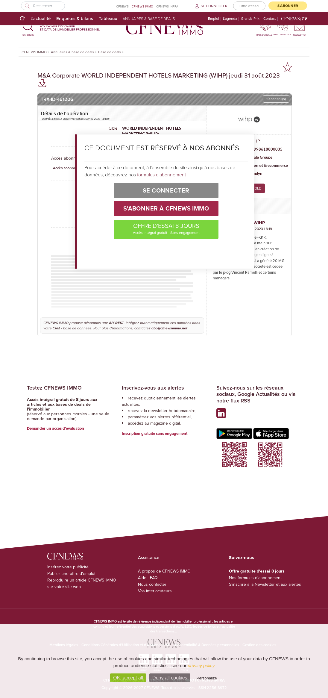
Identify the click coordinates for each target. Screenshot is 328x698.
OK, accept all (128, 677)
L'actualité (41, 18)
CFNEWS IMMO (142, 6)
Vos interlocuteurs (155, 591)
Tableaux (108, 18)
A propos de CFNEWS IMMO (164, 571)
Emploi (213, 19)
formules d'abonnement (161, 174)
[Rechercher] (43, 5)
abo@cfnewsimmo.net (169, 328)
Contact (269, 19)
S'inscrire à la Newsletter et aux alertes (265, 584)
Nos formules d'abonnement (255, 578)
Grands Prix (250, 19)
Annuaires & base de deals (149, 18)
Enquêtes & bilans (74, 18)
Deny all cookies (169, 677)
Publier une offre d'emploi (71, 573)
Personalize (207, 678)
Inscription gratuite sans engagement (154, 433)
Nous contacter (152, 584)
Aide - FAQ (148, 578)
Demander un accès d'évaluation (55, 428)
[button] (28, 27)
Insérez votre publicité (68, 567)
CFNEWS (122, 6)
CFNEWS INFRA (167, 6)
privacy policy (201, 665)
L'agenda (230, 19)
